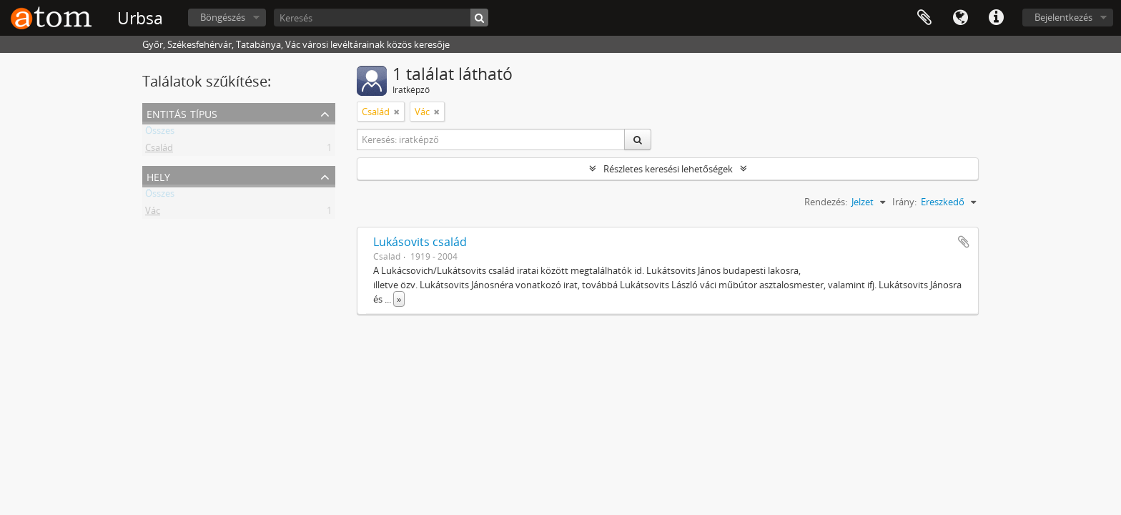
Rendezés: (825, 201)
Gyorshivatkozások (996, 18)
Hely (158, 175)
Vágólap (924, 18)
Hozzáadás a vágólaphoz (964, 242)
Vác (152, 213)
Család (159, 150)
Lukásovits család (420, 242)
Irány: (904, 201)
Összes (159, 133)
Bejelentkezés (1063, 17)
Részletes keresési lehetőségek (668, 168)
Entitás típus (182, 112)
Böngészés (222, 17)
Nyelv (960, 18)
